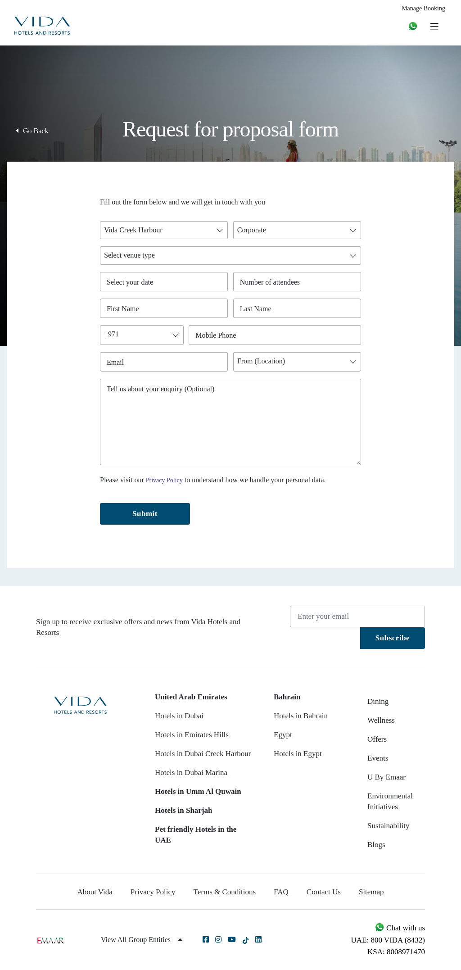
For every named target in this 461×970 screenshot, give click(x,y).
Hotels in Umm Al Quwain (198, 791)
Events (377, 758)
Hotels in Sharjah (183, 810)
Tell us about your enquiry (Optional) (160, 389)
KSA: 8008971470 (396, 951)
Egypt (283, 734)
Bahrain (287, 697)
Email (117, 362)
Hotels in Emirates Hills (192, 734)
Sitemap (371, 892)
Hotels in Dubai (179, 716)
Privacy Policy (164, 480)
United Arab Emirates (191, 697)
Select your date (130, 282)
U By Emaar (386, 777)
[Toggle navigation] (434, 26)
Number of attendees (272, 282)
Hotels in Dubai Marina (191, 772)
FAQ (281, 892)
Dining (378, 701)
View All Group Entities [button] (141, 939)
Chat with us (400, 928)
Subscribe (392, 638)
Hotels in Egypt (298, 753)
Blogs (376, 844)
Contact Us (324, 892)
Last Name (258, 309)
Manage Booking (423, 8)
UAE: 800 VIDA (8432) (388, 940)
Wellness (381, 720)
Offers (377, 739)
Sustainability (388, 825)
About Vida (94, 892)
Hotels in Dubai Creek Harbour (203, 753)
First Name (125, 309)
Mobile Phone (217, 335)
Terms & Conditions (225, 892)
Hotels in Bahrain (301, 716)
